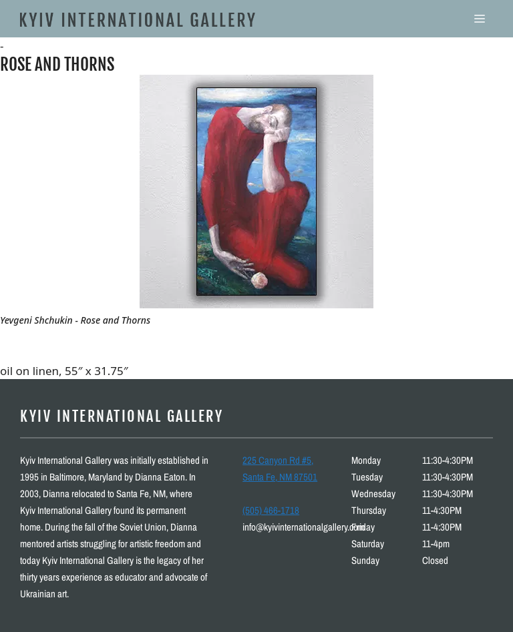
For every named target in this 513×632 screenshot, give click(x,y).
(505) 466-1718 (270, 510)
